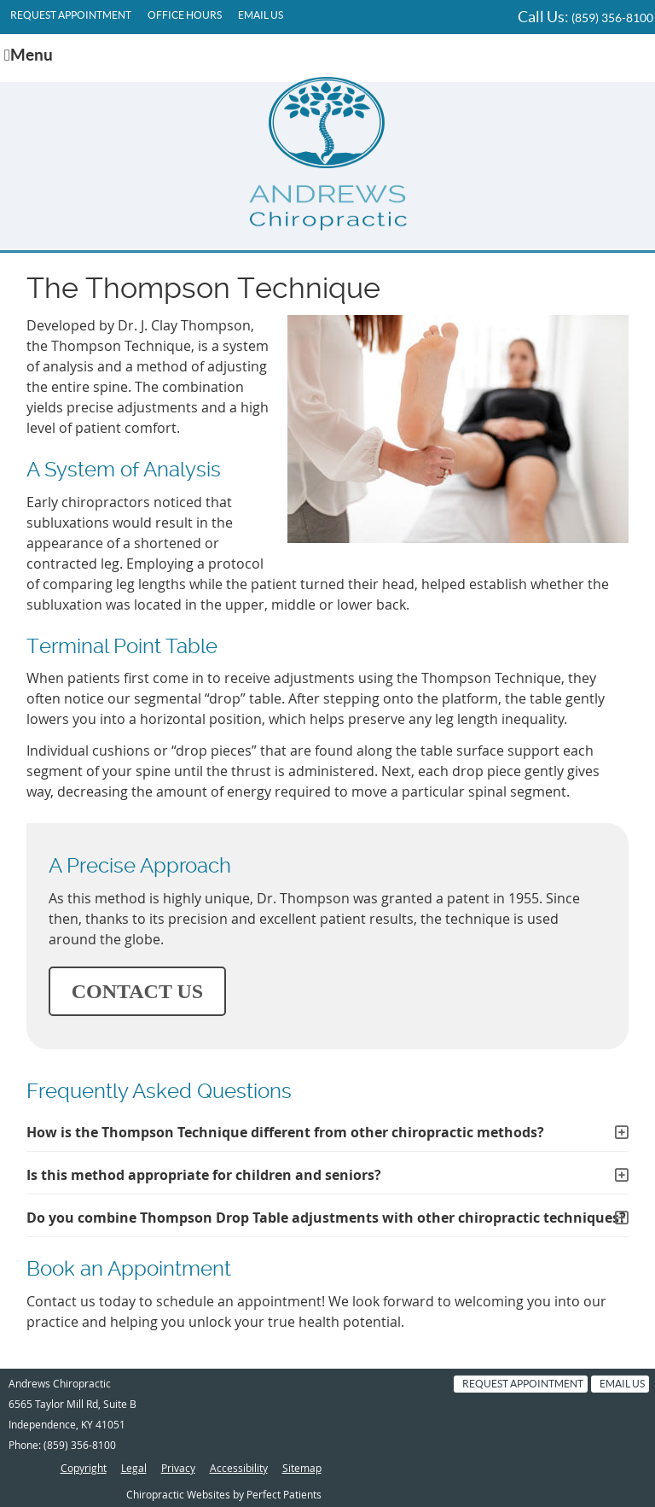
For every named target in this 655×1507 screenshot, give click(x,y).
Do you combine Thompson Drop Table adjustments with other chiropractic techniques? (326, 1217)
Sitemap (302, 1468)
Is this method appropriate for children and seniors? (203, 1174)
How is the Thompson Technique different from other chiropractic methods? (285, 1132)
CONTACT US (137, 991)
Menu (28, 54)
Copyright (84, 1468)
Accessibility (239, 1468)
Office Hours (185, 14)
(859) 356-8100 (612, 18)
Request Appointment (70, 14)
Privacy (178, 1468)
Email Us (260, 14)
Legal (134, 1468)
